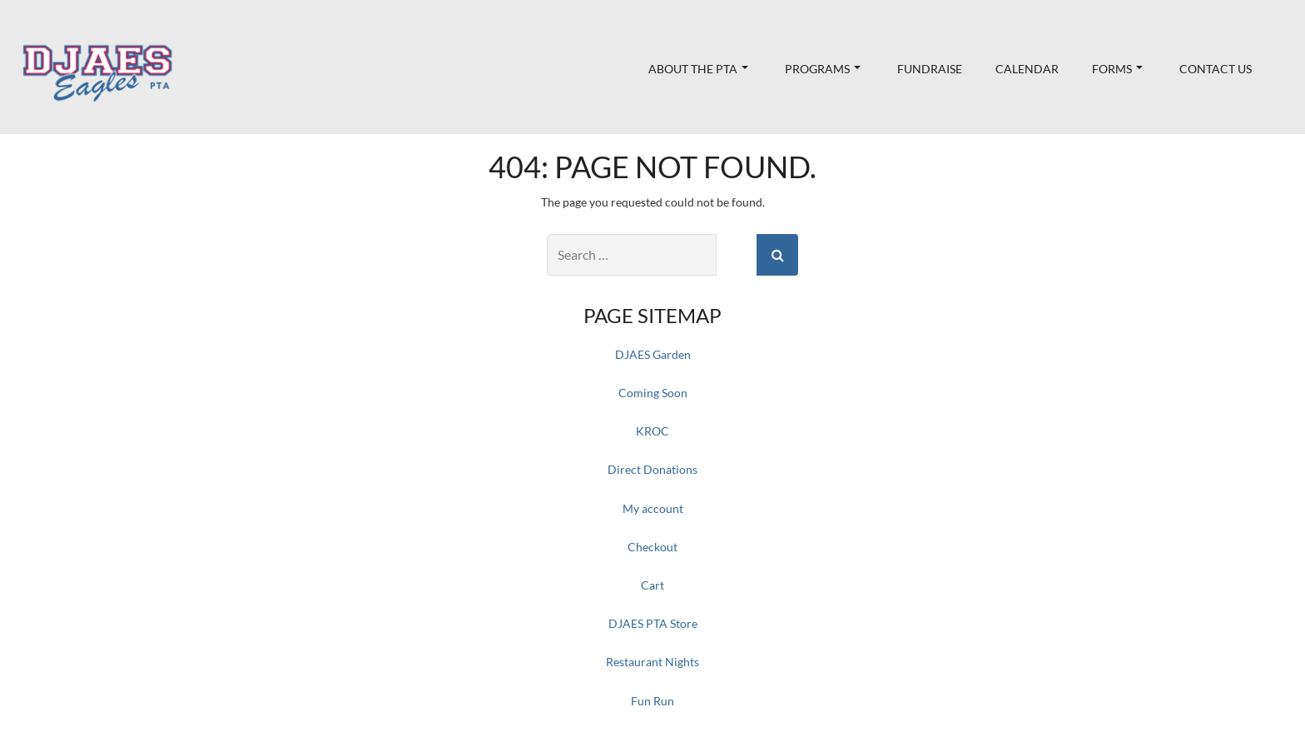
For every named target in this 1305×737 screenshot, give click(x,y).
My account (653, 508)
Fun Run (652, 701)
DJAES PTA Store (652, 623)
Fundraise (929, 69)
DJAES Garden (653, 354)
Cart (652, 585)
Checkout (652, 547)
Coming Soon (652, 393)
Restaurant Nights (652, 662)
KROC (652, 431)
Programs (823, 69)
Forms (1117, 69)
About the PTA (698, 69)
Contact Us (1215, 69)
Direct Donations (652, 469)
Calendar (1027, 69)
